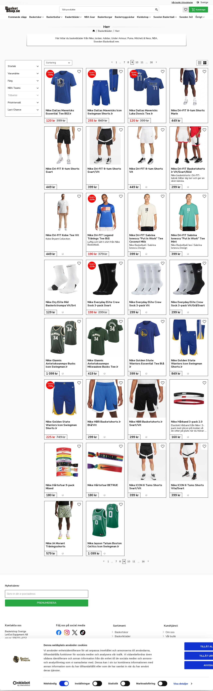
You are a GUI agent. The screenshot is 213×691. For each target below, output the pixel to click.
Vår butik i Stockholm (182, 2)
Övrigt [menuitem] (198, 17)
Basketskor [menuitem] (35, 17)
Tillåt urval (185, 656)
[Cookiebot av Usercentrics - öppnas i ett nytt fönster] (21, 684)
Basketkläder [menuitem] (72, 17)
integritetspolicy (58, 609)
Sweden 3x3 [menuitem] (186, 17)
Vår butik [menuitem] (171, 636)
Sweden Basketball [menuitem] (163, 17)
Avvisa (185, 665)
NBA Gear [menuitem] (89, 17)
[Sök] (156, 9)
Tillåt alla (185, 647)
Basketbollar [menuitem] (53, 17)
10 (136, 62)
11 (142, 62)
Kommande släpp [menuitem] (17, 17)
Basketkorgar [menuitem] (105, 17)
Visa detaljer (180, 684)
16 (151, 62)
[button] (186, 9)
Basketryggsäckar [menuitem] (124, 17)
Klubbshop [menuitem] (142, 17)
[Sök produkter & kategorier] (108, 9)
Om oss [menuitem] (170, 632)
